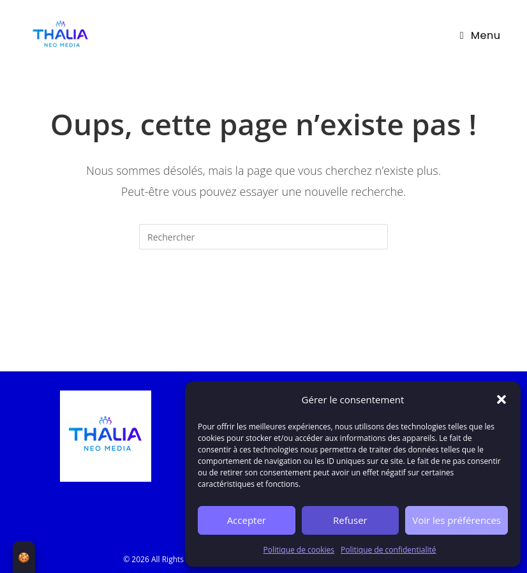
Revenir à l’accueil (263, 300)
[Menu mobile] (480, 35)
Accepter (246, 520)
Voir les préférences (456, 520)
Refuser (350, 520)
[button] (501, 399)
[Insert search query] (263, 236)
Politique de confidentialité (388, 549)
